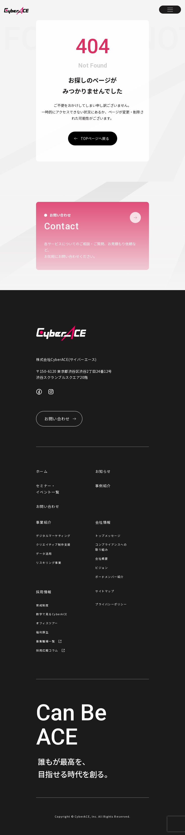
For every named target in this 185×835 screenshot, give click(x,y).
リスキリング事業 (48, 563)
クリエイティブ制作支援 (53, 544)
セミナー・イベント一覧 (47, 488)
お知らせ (103, 471)
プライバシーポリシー (111, 604)
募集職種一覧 (45, 641)
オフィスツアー (47, 623)
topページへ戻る (95, 138)
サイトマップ (104, 591)
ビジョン (101, 568)
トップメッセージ (107, 536)
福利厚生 (42, 632)
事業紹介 (43, 522)
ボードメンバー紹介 (109, 577)
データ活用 (44, 553)
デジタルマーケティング (53, 536)
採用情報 (43, 591)
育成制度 (42, 605)
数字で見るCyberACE (51, 614)
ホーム (42, 471)
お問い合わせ (47, 506)
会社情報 (103, 522)
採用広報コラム (47, 650)
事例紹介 (103, 485)
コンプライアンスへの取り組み (111, 546)
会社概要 (101, 558)
